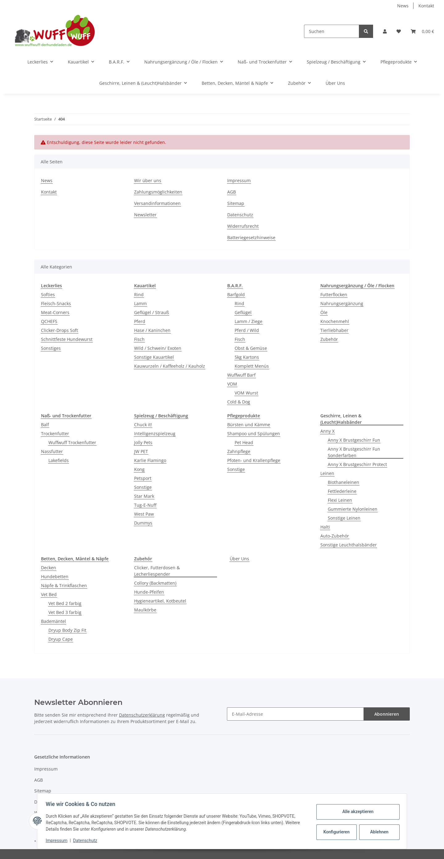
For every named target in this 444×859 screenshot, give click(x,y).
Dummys (143, 523)
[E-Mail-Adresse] (295, 714)
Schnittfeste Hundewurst (66, 339)
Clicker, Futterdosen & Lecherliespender (157, 571)
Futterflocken (333, 294)
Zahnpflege (238, 451)
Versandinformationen (157, 203)
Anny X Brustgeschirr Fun (354, 440)
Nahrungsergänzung (341, 303)
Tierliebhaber (334, 330)
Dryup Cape (60, 639)
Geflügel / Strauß (151, 312)
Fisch (139, 339)
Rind (139, 294)
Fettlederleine (342, 491)
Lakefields (58, 460)
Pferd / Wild (247, 330)
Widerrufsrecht (243, 226)
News (403, 6)
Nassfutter (52, 451)
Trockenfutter (55, 433)
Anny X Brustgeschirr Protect (357, 464)
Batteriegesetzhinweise (251, 237)
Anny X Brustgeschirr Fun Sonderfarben (354, 452)
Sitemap (235, 203)
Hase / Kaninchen (152, 330)
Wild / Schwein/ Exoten (157, 348)
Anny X (327, 431)
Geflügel (243, 312)
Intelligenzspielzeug (154, 433)
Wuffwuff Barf (241, 375)
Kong (139, 469)
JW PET (141, 451)
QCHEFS (49, 321)
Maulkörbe (145, 610)
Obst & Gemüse (251, 348)
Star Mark (144, 496)
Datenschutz (240, 215)
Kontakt (426, 6)
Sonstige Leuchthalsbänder (348, 545)
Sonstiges (51, 348)
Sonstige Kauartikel (154, 357)
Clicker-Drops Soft (59, 330)
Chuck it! (143, 424)
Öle (323, 312)
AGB (231, 192)
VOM (232, 384)
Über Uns (239, 559)
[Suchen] (331, 31)
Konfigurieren (336, 831)
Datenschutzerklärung (142, 715)
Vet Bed (49, 594)
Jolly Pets (143, 442)
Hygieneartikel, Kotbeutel (160, 601)
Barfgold (236, 294)
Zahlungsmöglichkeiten (158, 192)
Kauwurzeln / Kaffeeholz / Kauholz (169, 366)
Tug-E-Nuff (145, 505)
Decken (48, 568)
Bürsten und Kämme (248, 424)
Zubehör (329, 339)
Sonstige (143, 487)
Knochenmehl (334, 321)
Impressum (239, 180)
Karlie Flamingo (150, 460)
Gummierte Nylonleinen (352, 509)
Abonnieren (386, 714)
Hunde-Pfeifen (149, 592)
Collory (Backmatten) (155, 583)
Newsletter (145, 215)
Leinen (327, 473)
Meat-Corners (55, 312)
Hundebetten (54, 576)
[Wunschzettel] (399, 31)
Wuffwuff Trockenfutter (72, 442)
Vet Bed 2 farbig (64, 603)
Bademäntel (53, 621)
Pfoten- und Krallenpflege (253, 460)
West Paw (144, 514)
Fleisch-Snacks (56, 303)
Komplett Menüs (252, 366)
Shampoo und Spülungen (253, 433)
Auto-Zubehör (334, 536)
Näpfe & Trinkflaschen (64, 585)
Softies (48, 294)
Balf (45, 424)
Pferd (139, 321)
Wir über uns (147, 180)
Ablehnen (378, 831)
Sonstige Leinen (344, 518)
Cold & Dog (238, 402)
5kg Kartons (247, 357)
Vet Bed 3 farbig (64, 612)
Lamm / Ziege (248, 321)
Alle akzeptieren (356, 811)
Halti (325, 527)
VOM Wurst (246, 393)
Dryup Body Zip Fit (67, 630)
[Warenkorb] (422, 31)
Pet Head (244, 442)
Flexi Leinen (340, 500)
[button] (385, 31)
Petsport (142, 478)
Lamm (140, 303)
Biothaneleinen (343, 482)
